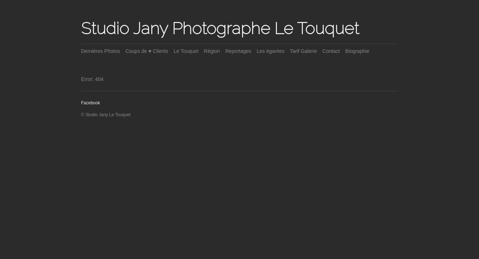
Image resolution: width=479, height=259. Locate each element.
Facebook (90, 102)
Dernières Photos (100, 51)
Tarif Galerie (303, 51)
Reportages (238, 51)
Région (212, 51)
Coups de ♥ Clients (146, 51)
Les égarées (271, 51)
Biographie (357, 51)
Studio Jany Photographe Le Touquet (220, 28)
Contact (331, 51)
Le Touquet (186, 51)
